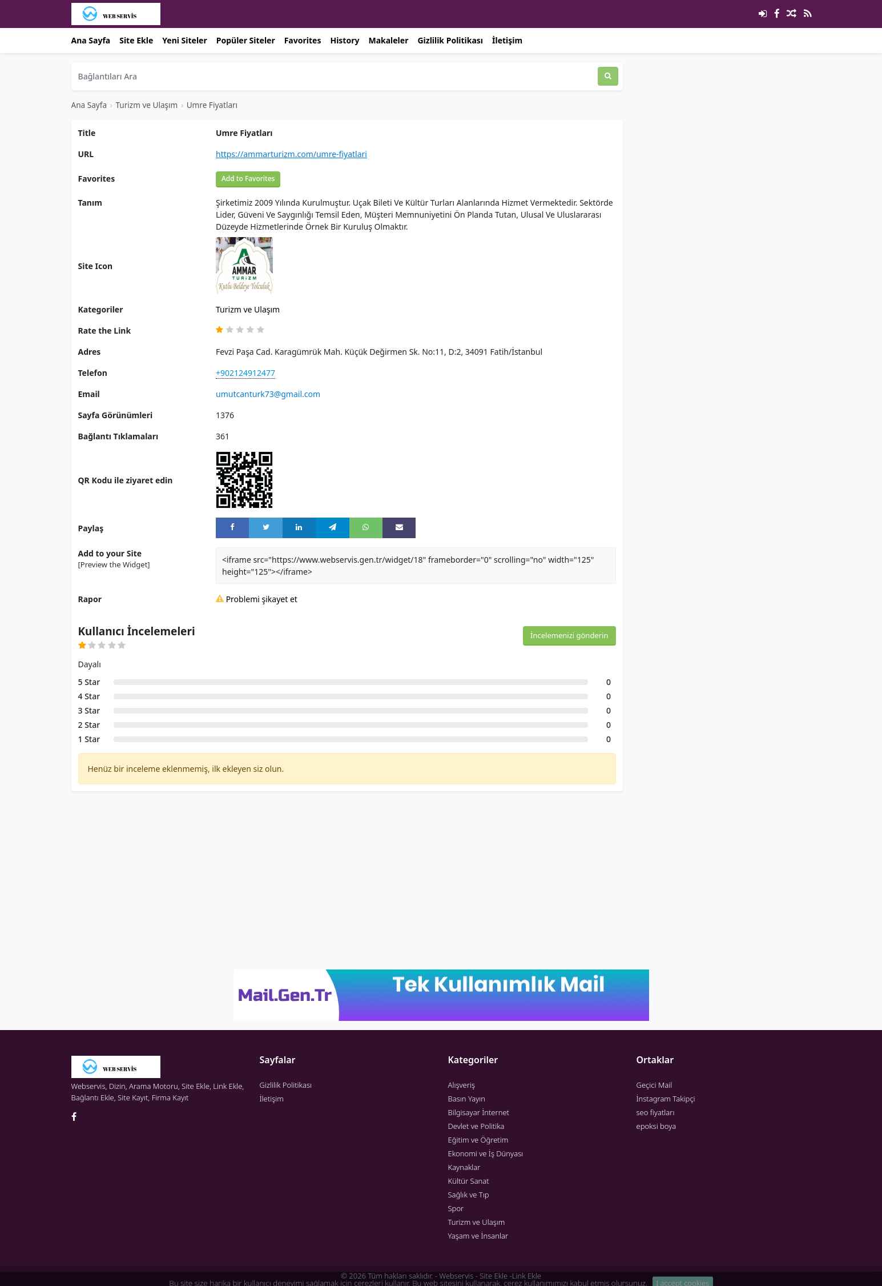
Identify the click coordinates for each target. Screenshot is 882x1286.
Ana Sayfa (91, 40)
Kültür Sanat (468, 1181)
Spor (456, 1208)
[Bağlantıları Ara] (334, 76)
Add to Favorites (248, 178)
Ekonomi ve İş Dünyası (485, 1153)
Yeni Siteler (184, 40)
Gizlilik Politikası (450, 40)
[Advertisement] (347, 880)
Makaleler (388, 40)
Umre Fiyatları (212, 104)
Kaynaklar (464, 1167)
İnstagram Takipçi (666, 1098)
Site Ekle (136, 40)
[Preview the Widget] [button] (114, 564)
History (344, 40)
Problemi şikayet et (256, 599)
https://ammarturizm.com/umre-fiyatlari (291, 154)
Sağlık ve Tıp (468, 1194)
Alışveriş (462, 1085)
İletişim (507, 40)
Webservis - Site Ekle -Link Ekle (490, 1276)
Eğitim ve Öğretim (478, 1140)
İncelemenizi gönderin (569, 635)
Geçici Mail (654, 1085)
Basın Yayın (467, 1098)
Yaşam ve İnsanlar (478, 1236)
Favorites (302, 40)
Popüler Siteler (245, 40)
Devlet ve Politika (476, 1126)
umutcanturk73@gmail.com (268, 393)
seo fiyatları (656, 1112)
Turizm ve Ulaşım (146, 104)
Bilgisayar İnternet (478, 1112)
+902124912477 (245, 372)
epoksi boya (656, 1126)
